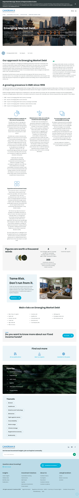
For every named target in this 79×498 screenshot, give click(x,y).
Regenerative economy (15, 431)
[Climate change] (13, 428)
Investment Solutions (13, 14)
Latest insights (6, 475)
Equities (23, 482)
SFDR (43, 491)
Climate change (13, 428)
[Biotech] (10, 403)
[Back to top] (77, 494)
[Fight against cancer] (14, 417)
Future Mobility (12, 421)
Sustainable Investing (26, 475)
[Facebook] (75, 447)
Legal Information (26, 489)
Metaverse (11, 413)
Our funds (66, 335)
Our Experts (43, 478)
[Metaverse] (11, 413)
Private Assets (24, 486)
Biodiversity (11, 435)
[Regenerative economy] (15, 431)
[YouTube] (72, 447)
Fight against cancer (14, 417)
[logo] (9, 11)
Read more (14, 297)
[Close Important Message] (75, 4)
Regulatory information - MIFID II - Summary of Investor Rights (46, 489)
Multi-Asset (24, 480)
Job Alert (61, 480)
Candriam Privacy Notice (69, 489)
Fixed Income (23, 14)
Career (60, 475)
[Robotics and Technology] (16, 410)
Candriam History (44, 475)
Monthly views (6, 480)
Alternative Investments (27, 484)
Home (4, 14)
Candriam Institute (44, 482)
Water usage (12, 424)
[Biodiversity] (12, 435)
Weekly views (6, 478)
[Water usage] (12, 424)
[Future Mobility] (13, 421)
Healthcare (11, 406)
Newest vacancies (63, 478)
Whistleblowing (36, 491)
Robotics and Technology (15, 410)
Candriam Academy (45, 484)
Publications (5, 482)
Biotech (10, 402)
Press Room (43, 480)
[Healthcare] (11, 406)
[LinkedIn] (68, 447)
